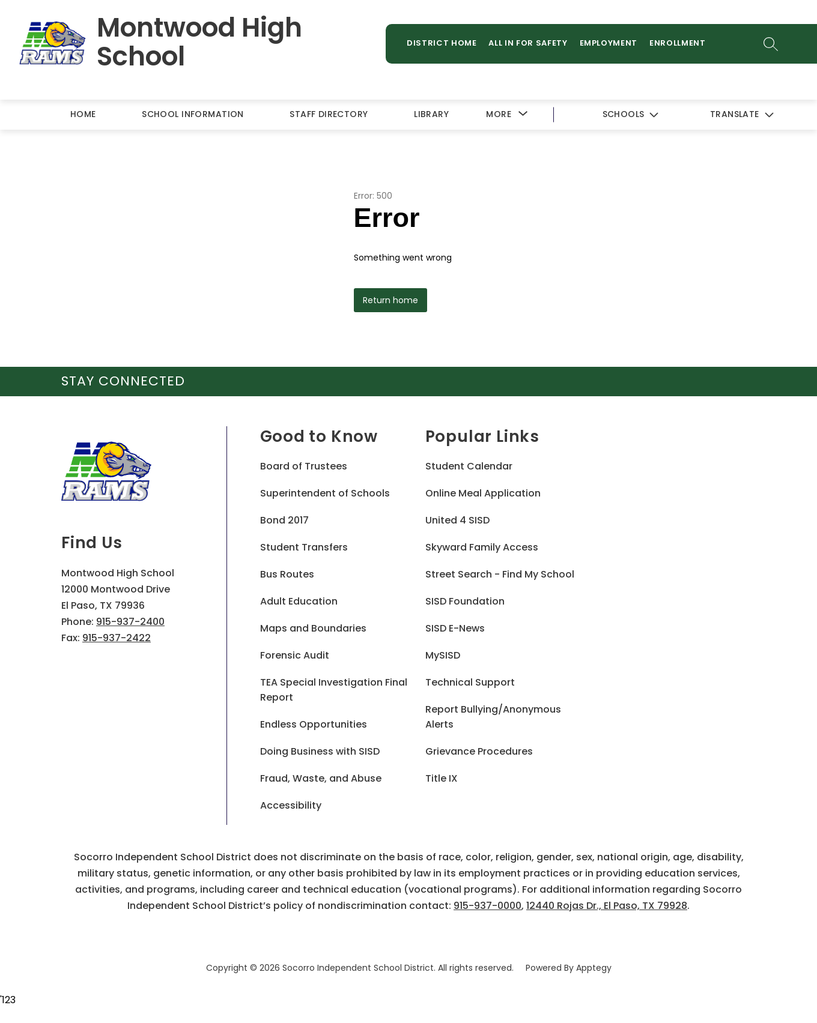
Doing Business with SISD (320, 751)
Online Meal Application (483, 493)
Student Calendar (468, 466)
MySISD (442, 655)
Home (83, 114)
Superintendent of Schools (325, 493)
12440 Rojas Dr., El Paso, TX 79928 (606, 906)
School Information (193, 114)
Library (431, 114)
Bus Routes (287, 574)
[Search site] (771, 44)
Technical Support (470, 682)
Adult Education (299, 601)
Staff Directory (329, 114)
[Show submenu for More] (498, 114)
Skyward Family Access (481, 547)
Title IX (441, 778)
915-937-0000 (487, 906)
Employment (609, 43)
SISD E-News (455, 628)
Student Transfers (304, 547)
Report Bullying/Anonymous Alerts (493, 716)
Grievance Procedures (479, 751)
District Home (441, 43)
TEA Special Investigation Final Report (333, 689)
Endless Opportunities (313, 724)
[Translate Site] (741, 115)
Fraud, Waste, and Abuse (320, 778)
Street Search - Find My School (499, 574)
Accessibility (290, 805)
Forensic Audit (294, 655)
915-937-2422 (116, 638)
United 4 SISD (457, 520)
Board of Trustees (303, 466)
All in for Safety (527, 43)
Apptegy (594, 968)
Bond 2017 (284, 520)
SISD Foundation (465, 601)
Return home (390, 300)
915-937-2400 (130, 622)
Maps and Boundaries (313, 628)
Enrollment (677, 43)
